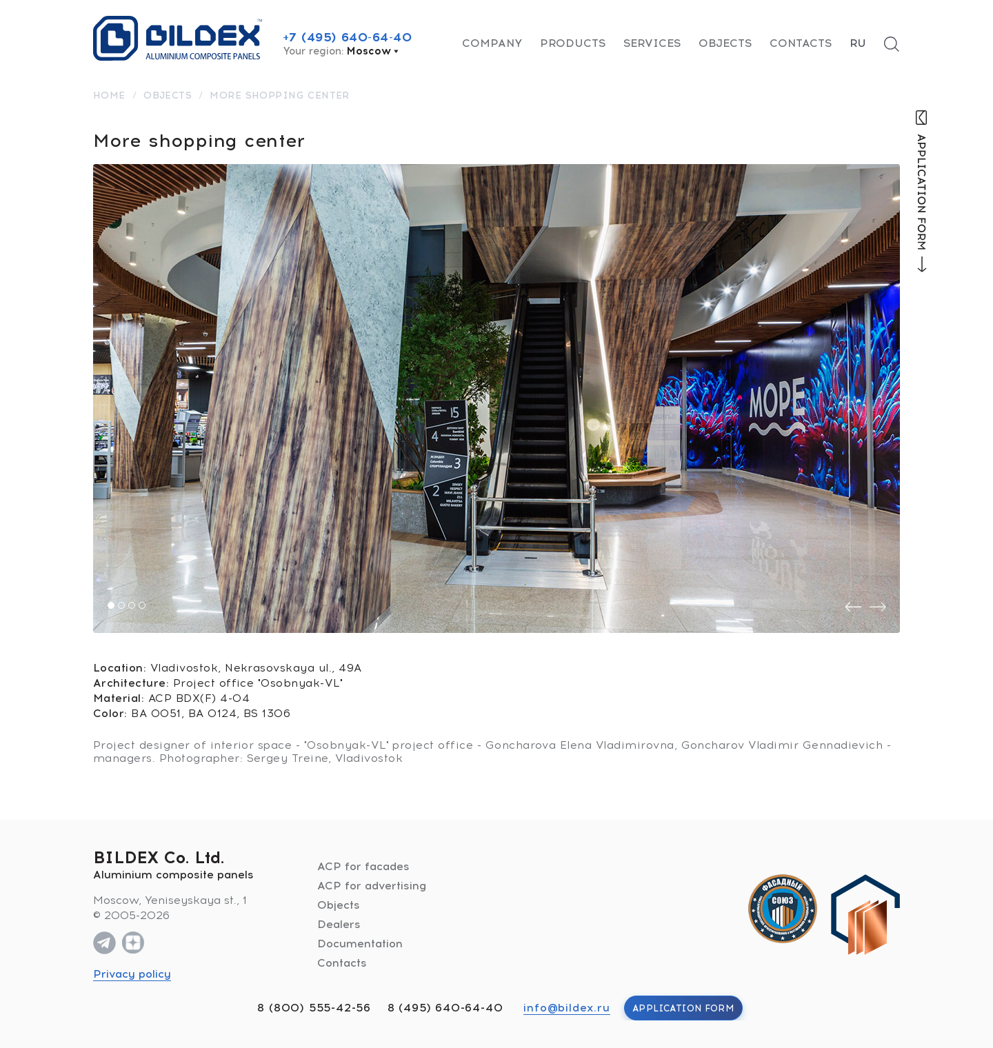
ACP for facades (363, 866)
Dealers (339, 924)
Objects (725, 43)
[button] (111, 605)
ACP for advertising (371, 885)
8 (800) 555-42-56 (314, 1007)
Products (572, 43)
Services (652, 43)
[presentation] (853, 607)
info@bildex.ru (566, 1007)
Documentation (360, 943)
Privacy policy (132, 973)
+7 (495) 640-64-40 (347, 37)
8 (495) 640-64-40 (445, 1007)
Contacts (801, 43)
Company (492, 43)
